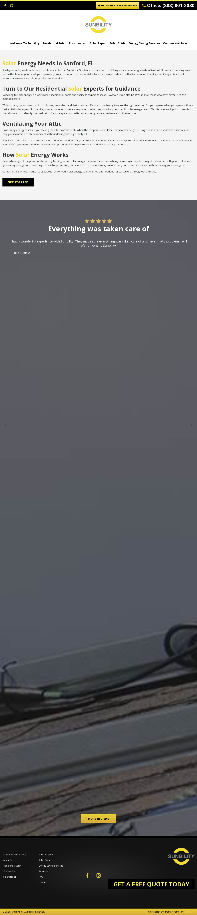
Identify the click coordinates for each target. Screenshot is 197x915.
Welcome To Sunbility (24, 43)
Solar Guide (117, 43)
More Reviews (98, 819)
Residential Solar (54, 43)
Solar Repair (98, 43)
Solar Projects (46, 854)
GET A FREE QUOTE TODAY (151, 884)
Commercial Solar (175, 43)
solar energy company (83, 161)
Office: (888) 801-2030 (168, 5)
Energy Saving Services (144, 43)
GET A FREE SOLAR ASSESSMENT (117, 5)
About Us (8, 859)
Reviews (43, 871)
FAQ (41, 876)
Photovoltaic (78, 43)
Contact (43, 882)
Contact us (8, 171)
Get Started (18, 182)
